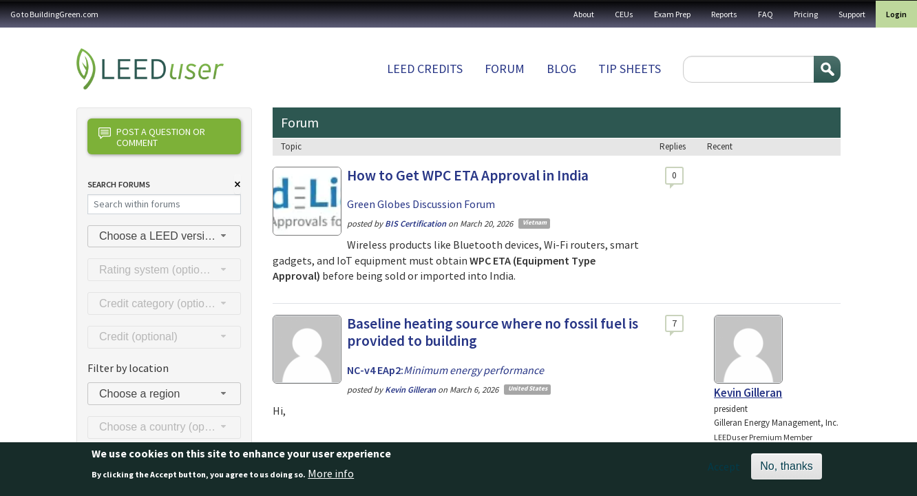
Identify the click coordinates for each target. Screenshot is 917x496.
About (583, 14)
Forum (505, 68)
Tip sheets (629, 68)
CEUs (624, 14)
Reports (724, 14)
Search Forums (118, 184)
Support (852, 14)
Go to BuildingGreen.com (54, 14)
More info (331, 477)
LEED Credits (425, 68)
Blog (561, 68)
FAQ (765, 14)
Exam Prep (672, 14)
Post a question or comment (151, 136)
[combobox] (164, 236)
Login (896, 14)
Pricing (806, 14)
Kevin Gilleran (748, 392)
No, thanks (786, 470)
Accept (724, 470)
